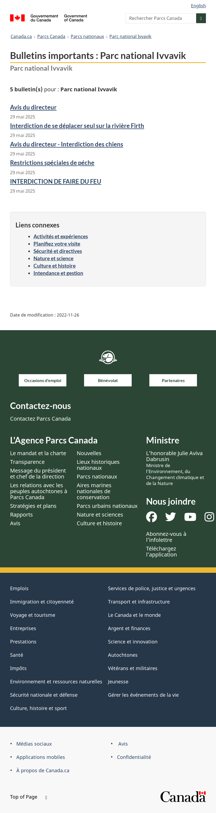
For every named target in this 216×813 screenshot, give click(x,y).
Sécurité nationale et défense (44, 695)
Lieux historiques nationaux (98, 464)
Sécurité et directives (57, 251)
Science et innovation (133, 641)
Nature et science (53, 258)
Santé (16, 655)
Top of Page (28, 796)
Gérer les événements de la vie (143, 695)
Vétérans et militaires (133, 668)
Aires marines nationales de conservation (94, 491)
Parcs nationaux (87, 36)
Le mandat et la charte (38, 453)
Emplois (19, 588)
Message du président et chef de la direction (38, 473)
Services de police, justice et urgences (152, 588)
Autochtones (123, 655)
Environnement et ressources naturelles (56, 681)
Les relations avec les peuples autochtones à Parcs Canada (38, 491)
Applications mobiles (40, 757)
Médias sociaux (34, 743)
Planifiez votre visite (56, 243)
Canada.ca (21, 36)
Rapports (21, 514)
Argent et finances (129, 628)
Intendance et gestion (58, 273)
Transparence (27, 461)
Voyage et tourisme (32, 615)
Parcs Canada (51, 36)
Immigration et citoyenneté (42, 601)
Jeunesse (118, 681)
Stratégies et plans (33, 505)
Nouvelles (89, 453)
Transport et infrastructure (139, 601)
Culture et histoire (54, 265)
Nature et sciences (100, 514)
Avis (15, 523)
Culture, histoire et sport (38, 708)
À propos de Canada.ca (42, 770)
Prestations (23, 641)
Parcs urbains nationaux (107, 505)
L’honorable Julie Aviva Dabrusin (175, 467)
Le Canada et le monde (134, 615)
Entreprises (23, 628)
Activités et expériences (60, 236)
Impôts (18, 668)
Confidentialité (134, 757)
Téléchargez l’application (161, 551)
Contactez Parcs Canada (40, 418)
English (198, 6)
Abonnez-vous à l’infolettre (166, 536)
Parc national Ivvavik (130, 36)
